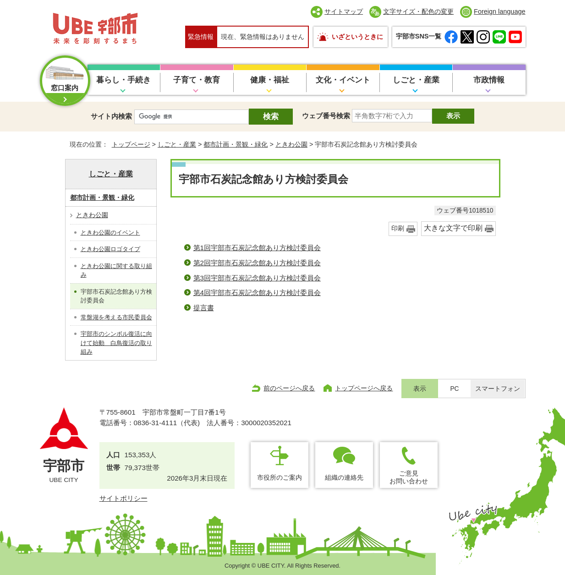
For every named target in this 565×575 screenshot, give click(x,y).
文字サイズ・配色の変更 (418, 11)
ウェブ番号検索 (326, 116)
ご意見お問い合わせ (408, 477)
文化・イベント (343, 80)
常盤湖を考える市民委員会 (116, 317)
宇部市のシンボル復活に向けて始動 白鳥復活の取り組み (116, 342)
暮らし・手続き (123, 80)
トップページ (131, 144)
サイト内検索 (111, 116)
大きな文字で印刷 (453, 228)
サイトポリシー (123, 498)
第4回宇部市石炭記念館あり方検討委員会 (257, 292)
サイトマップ (343, 11)
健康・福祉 (269, 80)
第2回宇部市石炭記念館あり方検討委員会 (257, 263)
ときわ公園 (291, 144)
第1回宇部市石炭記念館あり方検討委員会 (257, 248)
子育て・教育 (196, 80)
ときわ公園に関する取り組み (116, 271)
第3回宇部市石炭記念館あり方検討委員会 (257, 278)
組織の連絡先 (344, 477)
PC (454, 388)
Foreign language (499, 11)
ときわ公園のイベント (110, 232)
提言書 (203, 308)
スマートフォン (497, 388)
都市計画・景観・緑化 (235, 144)
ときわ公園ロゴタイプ (110, 249)
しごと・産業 (416, 80)
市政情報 (489, 80)
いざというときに (357, 36)
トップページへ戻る (364, 388)
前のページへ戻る (289, 388)
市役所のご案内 (279, 477)
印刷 (397, 228)
